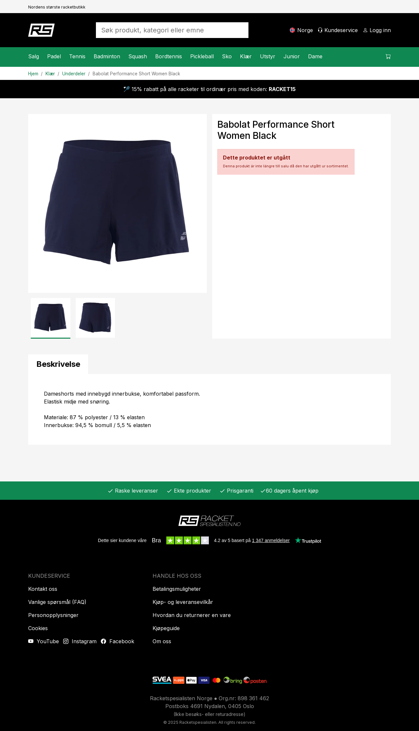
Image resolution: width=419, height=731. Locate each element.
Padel (54, 56)
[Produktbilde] (117, 203)
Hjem (33, 73)
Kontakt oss (42, 589)
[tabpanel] (209, 409)
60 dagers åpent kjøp (289, 490)
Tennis (77, 56)
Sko (227, 56)
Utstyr (267, 56)
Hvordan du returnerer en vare (192, 615)
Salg (33, 56)
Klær (246, 56)
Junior (291, 56)
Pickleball (202, 56)
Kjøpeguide (166, 628)
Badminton (107, 56)
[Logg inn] (377, 30)
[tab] (58, 364)
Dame (315, 56)
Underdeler (73, 73)
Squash (137, 56)
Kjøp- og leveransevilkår (183, 602)
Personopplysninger (53, 615)
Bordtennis (168, 56)
